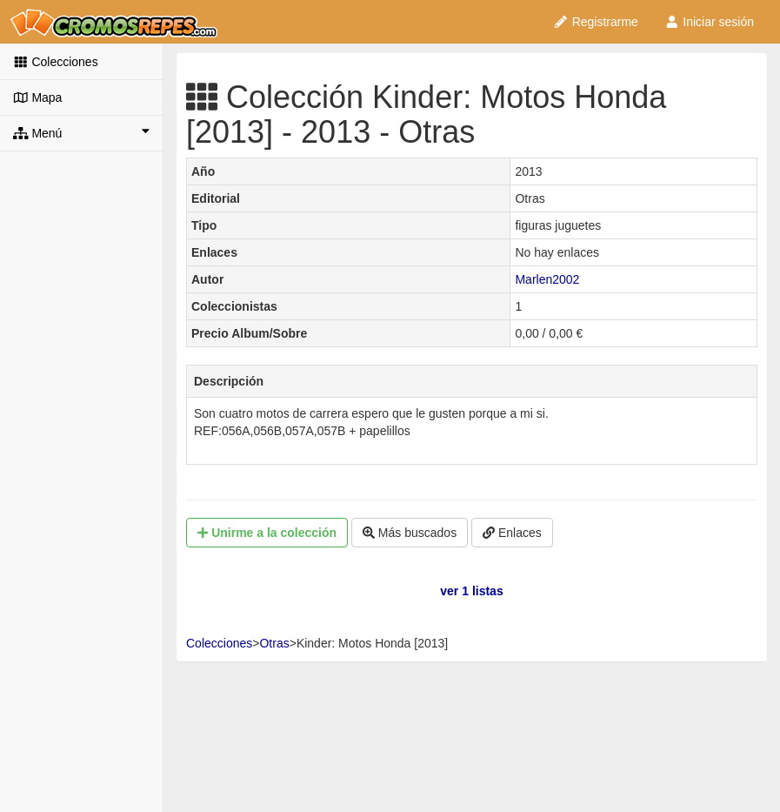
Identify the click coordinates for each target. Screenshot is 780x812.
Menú (81, 132)
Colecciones (55, 62)
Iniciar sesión (709, 22)
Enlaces (512, 533)
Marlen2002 (547, 279)
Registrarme (595, 22)
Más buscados (410, 533)
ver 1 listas (471, 591)
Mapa (37, 97)
